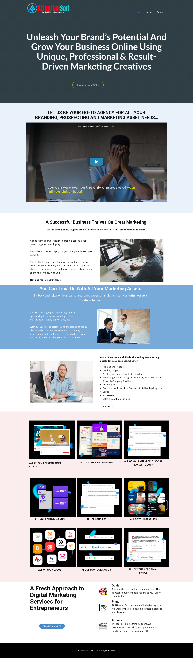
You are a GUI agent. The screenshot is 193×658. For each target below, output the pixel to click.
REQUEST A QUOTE (59, 84)
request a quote (52, 626)
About (149, 12)
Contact (160, 12)
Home (139, 12)
